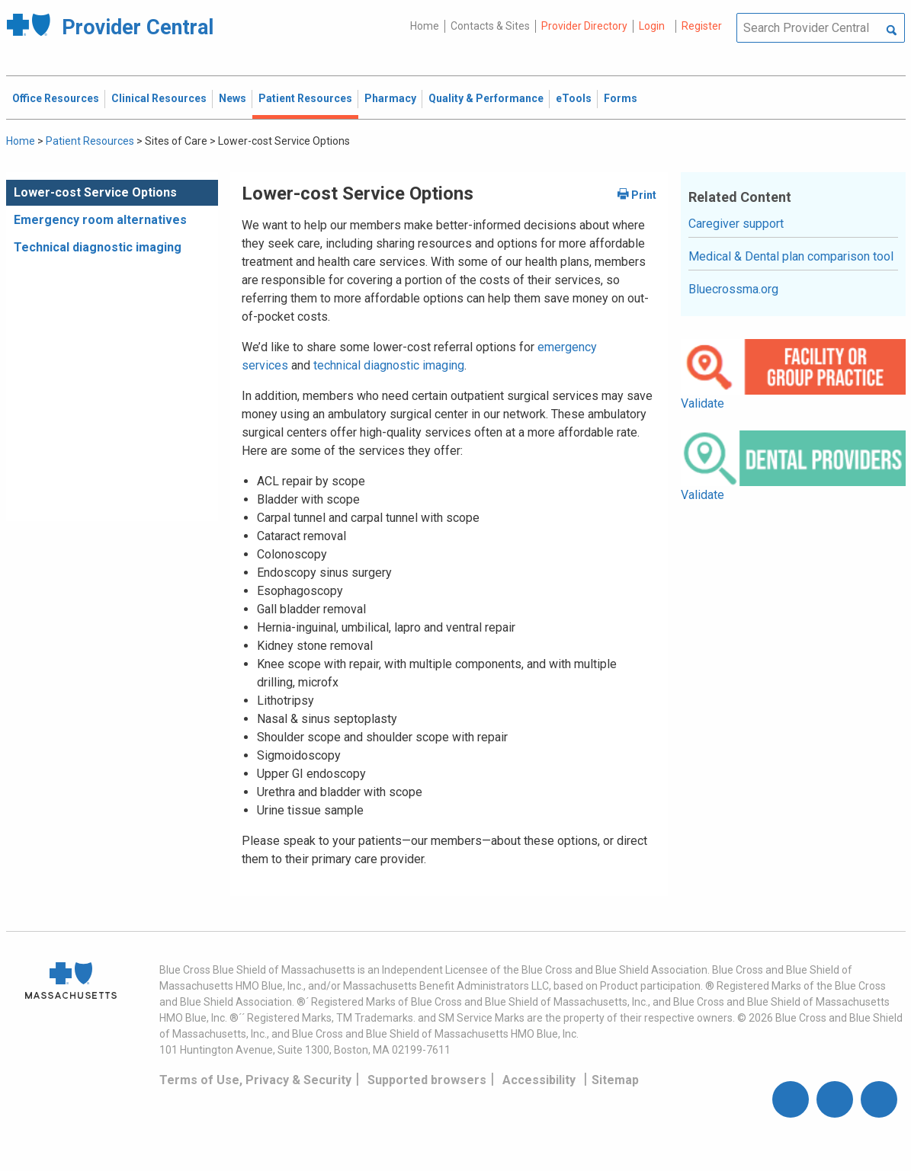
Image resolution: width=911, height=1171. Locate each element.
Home (424, 26)
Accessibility (539, 1080)
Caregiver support (736, 223)
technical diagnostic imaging (388, 365)
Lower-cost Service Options (95, 192)
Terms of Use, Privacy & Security (255, 1080)
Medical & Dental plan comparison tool (790, 256)
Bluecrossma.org (733, 289)
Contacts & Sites (490, 26)
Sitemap (615, 1080)
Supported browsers (426, 1080)
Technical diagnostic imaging (97, 247)
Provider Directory (584, 26)
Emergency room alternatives (100, 220)
